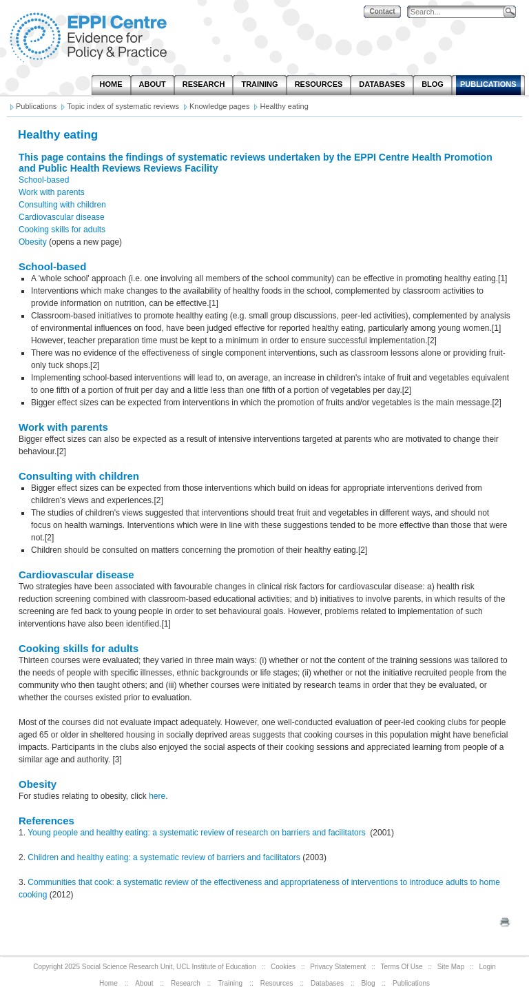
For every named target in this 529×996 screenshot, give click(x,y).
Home (108, 983)
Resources (276, 983)
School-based (44, 180)
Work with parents (52, 192)
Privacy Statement (338, 966)
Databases (327, 983)
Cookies (283, 966)
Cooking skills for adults (62, 229)
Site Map (450, 966)
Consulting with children (62, 205)
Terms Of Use (402, 966)
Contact (382, 11)
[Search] (459, 12)
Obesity (33, 242)
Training (230, 983)
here (157, 796)
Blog (368, 983)
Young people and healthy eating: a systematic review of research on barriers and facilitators (198, 832)
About (144, 983)
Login (487, 966)
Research (185, 983)
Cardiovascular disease (62, 217)
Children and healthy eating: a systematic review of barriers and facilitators (164, 857)
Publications (411, 983)
